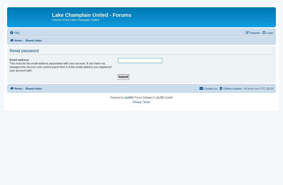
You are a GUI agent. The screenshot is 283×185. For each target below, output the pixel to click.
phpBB (128, 97)
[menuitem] (15, 33)
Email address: (19, 59)
